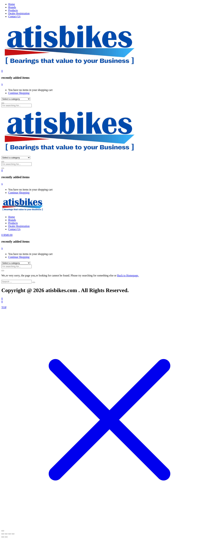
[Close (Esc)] (13, 533)
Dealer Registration (19, 13)
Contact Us (14, 16)
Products (13, 10)
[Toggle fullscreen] (6, 533)
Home (11, 4)
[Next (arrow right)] (6, 536)
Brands (12, 7)
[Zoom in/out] (2, 533)
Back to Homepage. (128, 275)
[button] (2, 71)
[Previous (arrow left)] (2, 536)
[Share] (9, 533)
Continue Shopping (18, 93)
